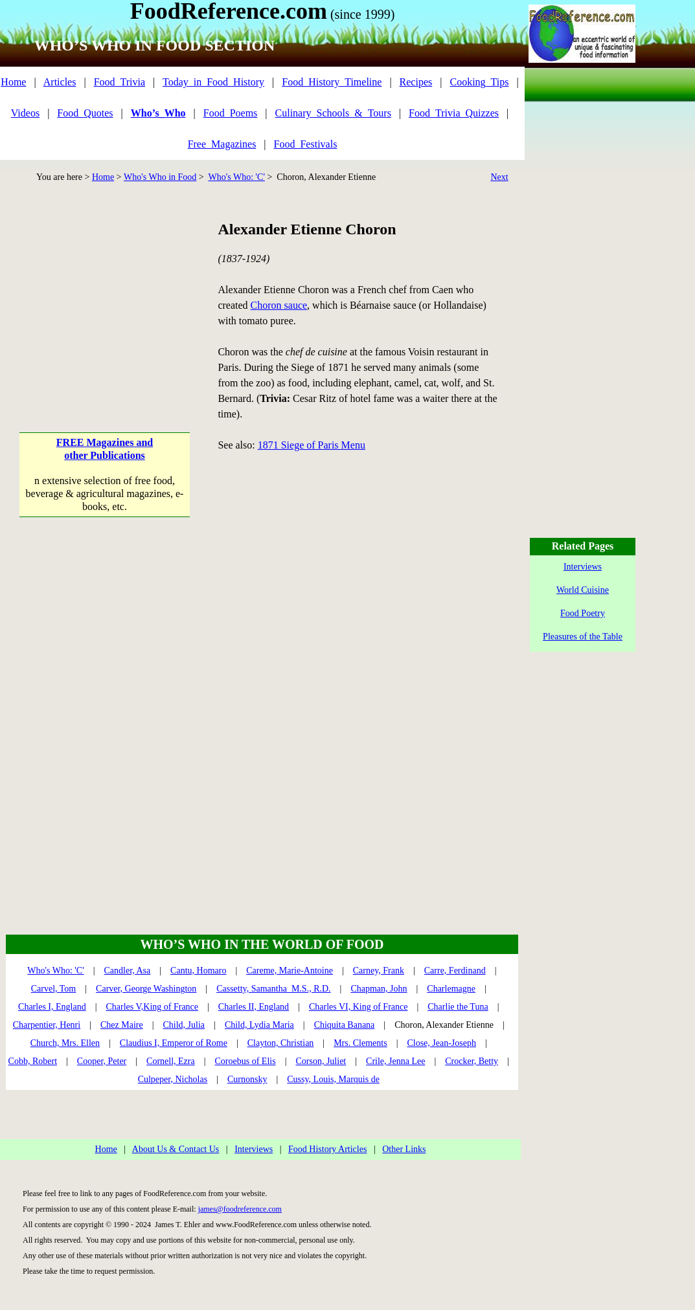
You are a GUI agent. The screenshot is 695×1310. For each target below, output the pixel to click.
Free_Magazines (222, 144)
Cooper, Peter (101, 1061)
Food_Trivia (119, 81)
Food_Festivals (305, 144)
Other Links (404, 1149)
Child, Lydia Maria (259, 1025)
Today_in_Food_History (213, 81)
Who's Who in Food (160, 177)
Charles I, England (52, 1007)
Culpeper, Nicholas (173, 1079)
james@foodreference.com (240, 1209)
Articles (59, 81)
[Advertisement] (104, 300)
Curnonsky (247, 1079)
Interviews (253, 1149)
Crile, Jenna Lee (395, 1061)
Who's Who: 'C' (236, 177)
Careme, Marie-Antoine (289, 970)
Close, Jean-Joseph (441, 1043)
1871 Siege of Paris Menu (311, 444)
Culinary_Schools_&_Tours (333, 112)
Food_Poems (230, 112)
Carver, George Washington (146, 989)
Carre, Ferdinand (455, 970)
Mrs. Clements (360, 1043)
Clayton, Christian (280, 1043)
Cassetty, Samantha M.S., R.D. (273, 989)
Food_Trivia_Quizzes (454, 112)
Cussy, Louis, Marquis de (333, 1079)
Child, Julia (184, 1025)
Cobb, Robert (32, 1061)
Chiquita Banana (344, 1025)
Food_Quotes (85, 112)
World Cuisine (582, 590)
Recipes (416, 81)
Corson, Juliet (320, 1061)
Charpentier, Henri (46, 1025)
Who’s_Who (158, 112)
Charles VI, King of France (358, 1007)
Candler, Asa (127, 970)
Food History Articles (327, 1149)
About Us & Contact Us (176, 1149)
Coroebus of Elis (245, 1061)
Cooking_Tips (479, 81)
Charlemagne (451, 989)
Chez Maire (121, 1025)
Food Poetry (582, 613)
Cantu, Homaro (198, 970)
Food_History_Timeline (332, 81)
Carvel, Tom (53, 989)
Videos (25, 112)
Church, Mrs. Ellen (65, 1043)
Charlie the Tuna (457, 1007)
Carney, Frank (378, 970)
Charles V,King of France (152, 1007)
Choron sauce (279, 305)
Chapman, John (378, 989)
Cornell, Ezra (170, 1061)
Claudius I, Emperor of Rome (173, 1043)
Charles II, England (253, 1007)
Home (13, 81)
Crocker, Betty (471, 1061)
